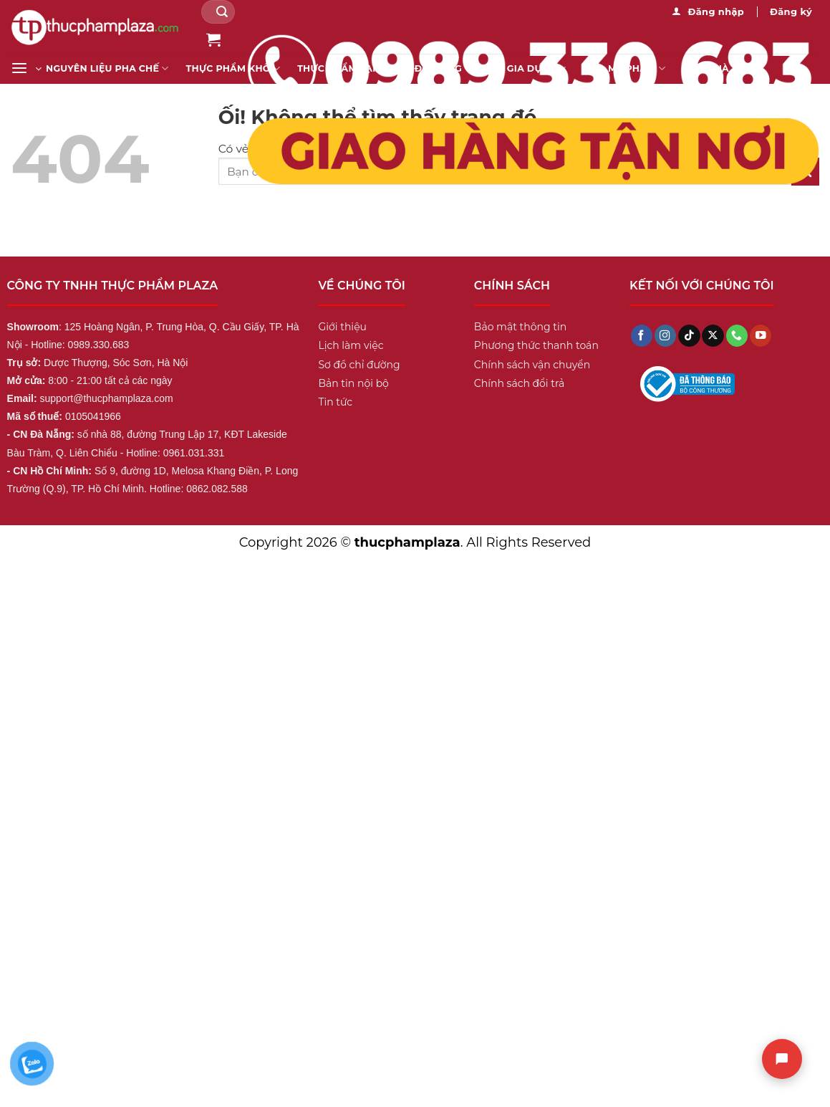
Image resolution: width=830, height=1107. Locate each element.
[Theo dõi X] (712, 336)
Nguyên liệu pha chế (107, 68)
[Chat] (782, 1059)
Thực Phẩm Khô (233, 68)
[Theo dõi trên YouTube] (760, 336)
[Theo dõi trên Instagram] (665, 336)
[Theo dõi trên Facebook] (641, 336)
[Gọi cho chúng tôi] (737, 336)
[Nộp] (222, 12)
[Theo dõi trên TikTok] (689, 336)
